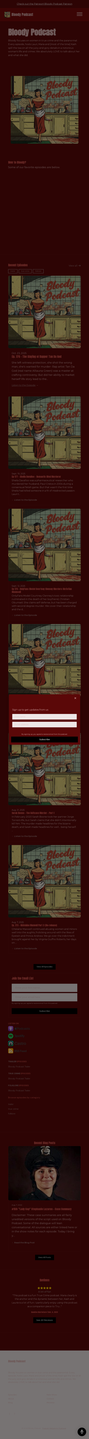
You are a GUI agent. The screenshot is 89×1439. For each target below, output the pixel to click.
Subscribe (44, 739)
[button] (75, 698)
